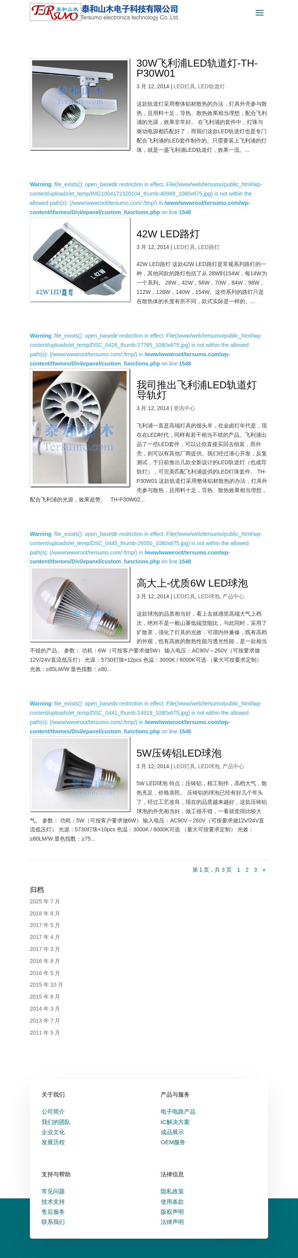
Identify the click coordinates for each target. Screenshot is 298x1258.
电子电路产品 (178, 1111)
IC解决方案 (175, 1122)
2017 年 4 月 (45, 937)
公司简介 (53, 1111)
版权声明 (172, 1211)
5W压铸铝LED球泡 (179, 753)
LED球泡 (208, 596)
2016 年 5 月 (45, 973)
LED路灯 (208, 247)
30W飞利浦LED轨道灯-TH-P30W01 (197, 68)
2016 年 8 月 (45, 961)
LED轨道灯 (211, 86)
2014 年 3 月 (45, 1009)
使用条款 (172, 1201)
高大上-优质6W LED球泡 (192, 583)
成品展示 (172, 1132)
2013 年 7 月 (45, 1021)
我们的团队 (56, 1122)
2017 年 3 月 (45, 949)
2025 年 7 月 (45, 901)
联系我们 (53, 1222)
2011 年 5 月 (45, 1033)
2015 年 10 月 (46, 985)
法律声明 (172, 1222)
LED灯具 (184, 86)
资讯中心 (184, 408)
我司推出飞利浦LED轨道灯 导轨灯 (197, 390)
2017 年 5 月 (45, 925)
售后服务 (53, 1211)
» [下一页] (263, 870)
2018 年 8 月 (45, 913)
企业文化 (53, 1132)
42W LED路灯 (168, 234)
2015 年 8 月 (45, 997)
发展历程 (53, 1142)
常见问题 (53, 1191)
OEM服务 (173, 1142)
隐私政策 (172, 1191)
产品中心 (233, 596)
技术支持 (53, 1201)
